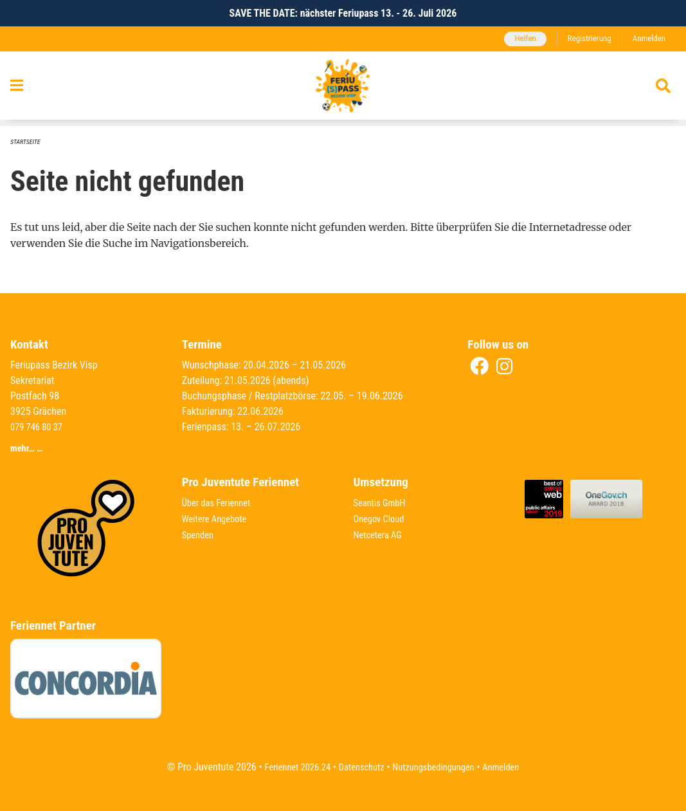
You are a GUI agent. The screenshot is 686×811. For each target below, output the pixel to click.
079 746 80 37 (39, 428)
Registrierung (583, 38)
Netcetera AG (381, 533)
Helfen (515, 38)
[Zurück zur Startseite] (343, 89)
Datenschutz (358, 767)
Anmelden (647, 38)
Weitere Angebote (218, 518)
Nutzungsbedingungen (437, 767)
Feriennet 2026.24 (288, 767)
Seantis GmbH (382, 503)
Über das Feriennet (220, 503)
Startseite (27, 142)
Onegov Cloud (382, 518)
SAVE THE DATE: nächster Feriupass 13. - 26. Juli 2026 (343, 13)
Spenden (199, 533)
